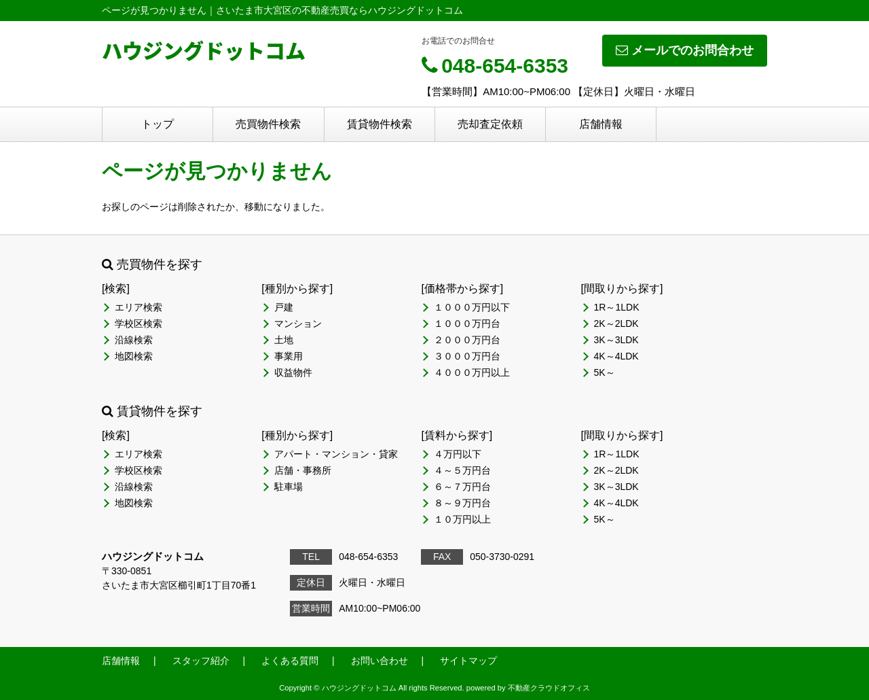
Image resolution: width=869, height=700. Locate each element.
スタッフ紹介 (200, 660)
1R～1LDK (617, 307)
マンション (298, 323)
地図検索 (134, 356)
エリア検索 (138, 307)
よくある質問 (289, 660)
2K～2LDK (616, 323)
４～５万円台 (462, 470)
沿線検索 (134, 339)
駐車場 (288, 486)
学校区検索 (138, 323)
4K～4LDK (616, 356)
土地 (283, 339)
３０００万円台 (467, 356)
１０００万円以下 (472, 307)
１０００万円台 (467, 323)
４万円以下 (457, 454)
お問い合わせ (379, 660)
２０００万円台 (467, 339)
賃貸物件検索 (379, 124)
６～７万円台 (462, 486)
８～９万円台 (462, 502)
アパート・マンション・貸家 (336, 454)
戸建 (283, 307)
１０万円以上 (462, 519)
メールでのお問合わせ (685, 50)
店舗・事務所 (302, 470)
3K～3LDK (616, 339)
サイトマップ (468, 660)
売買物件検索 (268, 124)
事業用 (288, 356)
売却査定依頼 (490, 124)
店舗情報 (601, 124)
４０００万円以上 (472, 372)
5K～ (604, 372)
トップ (157, 124)
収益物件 (293, 372)
